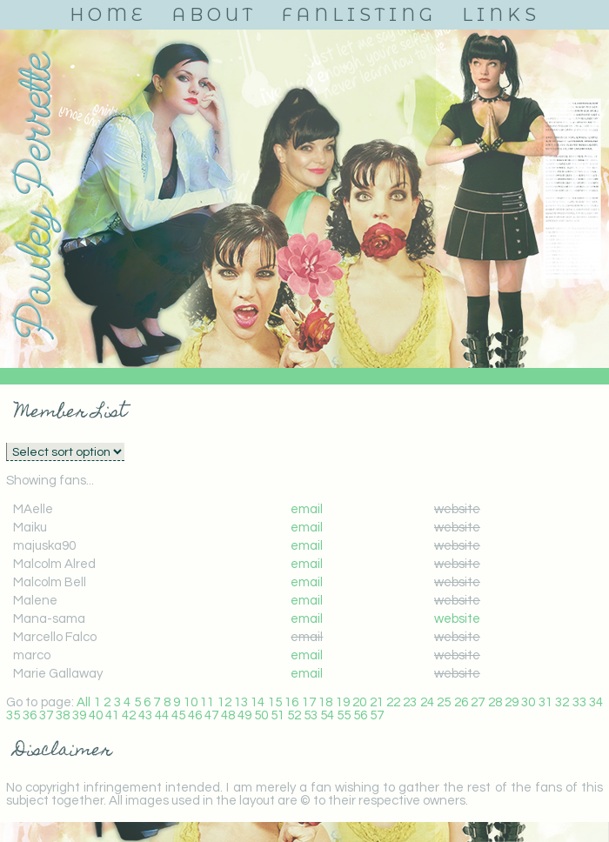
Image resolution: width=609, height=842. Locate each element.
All (83, 702)
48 (228, 715)
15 (275, 702)
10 (190, 702)
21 (377, 702)
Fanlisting (359, 14)
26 (461, 702)
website (457, 618)
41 (112, 715)
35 (13, 715)
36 (30, 715)
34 (596, 702)
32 (562, 702)
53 (311, 715)
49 (244, 715)
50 (261, 715)
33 (579, 702)
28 (495, 702)
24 (427, 702)
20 (359, 702)
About (214, 14)
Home (108, 14)
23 (410, 702)
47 (211, 715)
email (307, 509)
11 (207, 702)
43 (145, 715)
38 (63, 715)
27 (478, 702)
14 (257, 702)
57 (377, 715)
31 (545, 702)
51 (277, 715)
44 (162, 715)
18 (325, 702)
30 (528, 702)
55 (344, 715)
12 (224, 702)
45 (178, 715)
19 (343, 702)
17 (309, 702)
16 (291, 702)
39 (79, 715)
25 (444, 702)
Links (501, 14)
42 (129, 715)
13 (241, 702)
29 (512, 702)
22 (393, 702)
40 (96, 715)
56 (360, 715)
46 (195, 715)
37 (46, 715)
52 (294, 715)
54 (327, 715)
